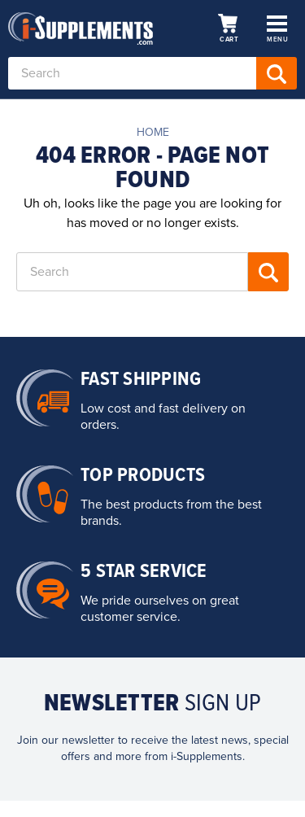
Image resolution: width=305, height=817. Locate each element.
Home (153, 132)
